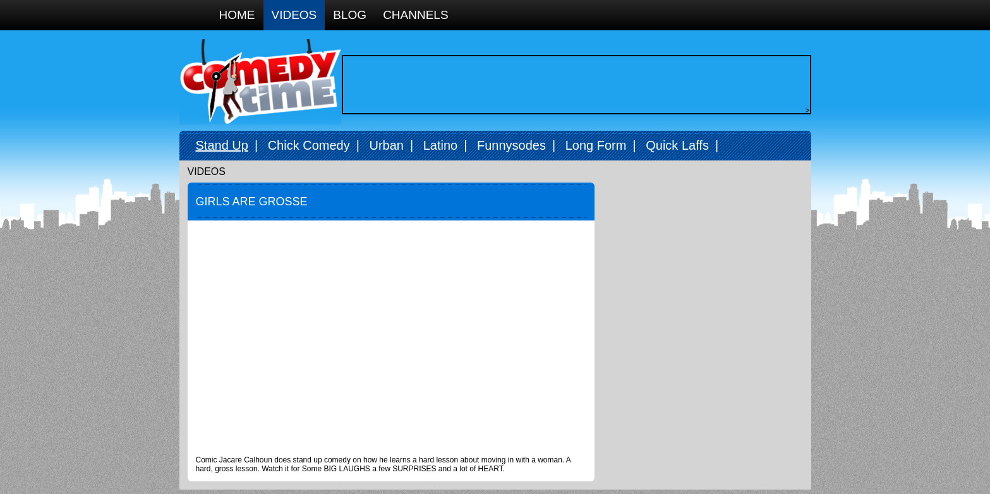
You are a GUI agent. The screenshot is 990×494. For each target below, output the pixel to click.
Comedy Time (260, 81)
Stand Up (222, 145)
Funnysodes (511, 145)
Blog (349, 14)
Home (237, 14)
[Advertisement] (573, 84)
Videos (294, 14)
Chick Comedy (309, 145)
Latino (440, 145)
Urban (386, 145)
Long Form (596, 145)
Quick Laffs (677, 145)
